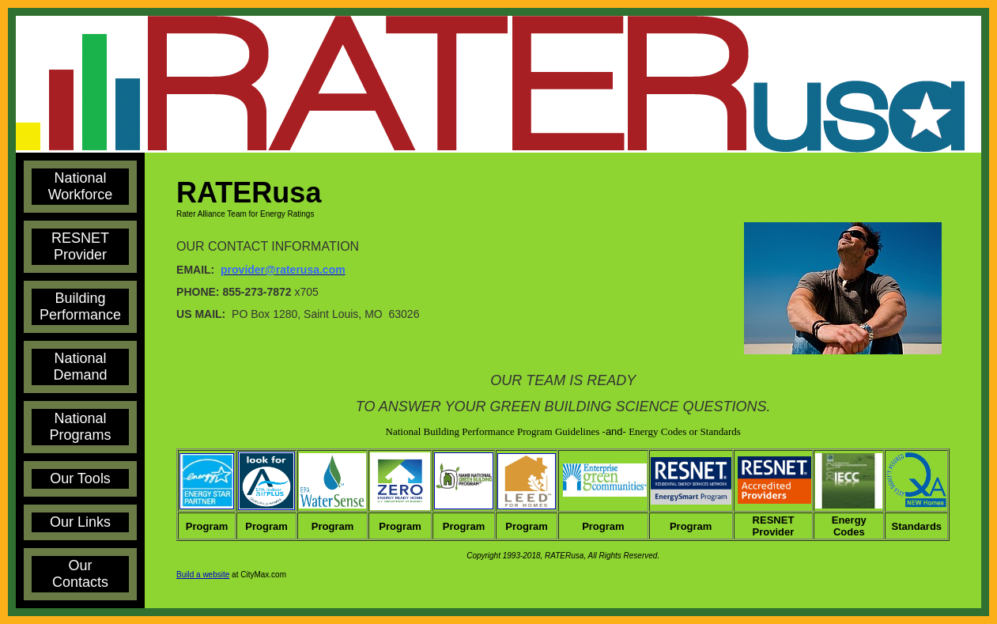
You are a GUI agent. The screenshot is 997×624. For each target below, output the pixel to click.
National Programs (80, 426)
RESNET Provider (80, 246)
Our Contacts (80, 574)
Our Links (80, 522)
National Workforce (80, 186)
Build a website (202, 574)
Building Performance (80, 306)
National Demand (81, 366)
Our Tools (80, 478)
